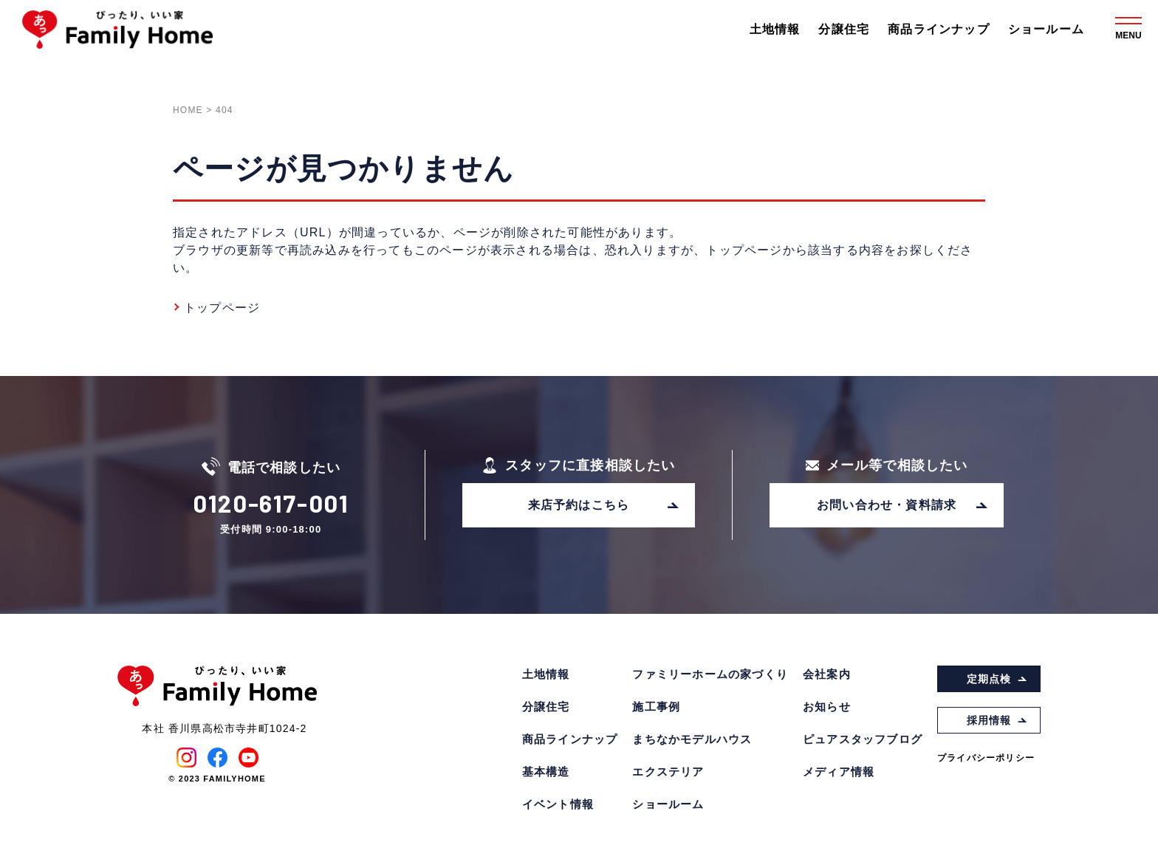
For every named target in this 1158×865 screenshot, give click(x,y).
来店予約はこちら (604, 505)
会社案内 (827, 674)
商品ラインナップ (939, 29)
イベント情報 (558, 804)
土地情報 (775, 29)
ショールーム (1046, 29)
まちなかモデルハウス (692, 739)
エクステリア (668, 771)
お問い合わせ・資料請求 (902, 505)
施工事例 (656, 706)
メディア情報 (838, 771)
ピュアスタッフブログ (862, 739)
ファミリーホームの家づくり (710, 674)
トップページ (222, 307)
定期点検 (997, 679)
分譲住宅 (843, 29)
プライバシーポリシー (986, 758)
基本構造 (546, 771)
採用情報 (997, 720)
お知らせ (827, 706)
